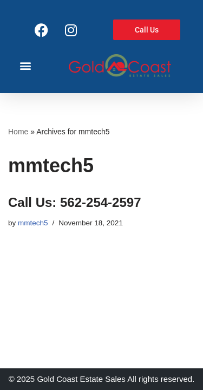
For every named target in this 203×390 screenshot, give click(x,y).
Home (18, 131)
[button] (25, 65)
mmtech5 (33, 223)
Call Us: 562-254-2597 (74, 202)
